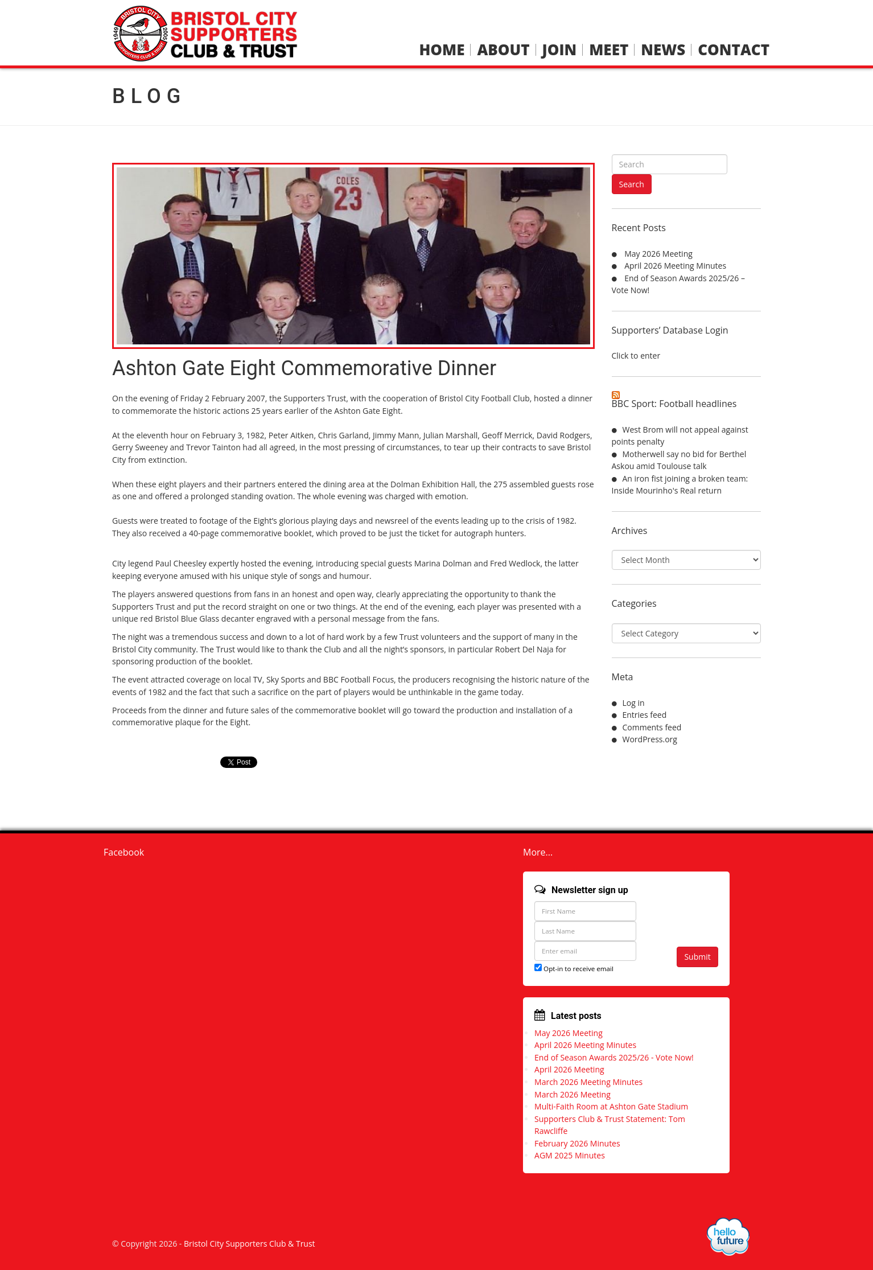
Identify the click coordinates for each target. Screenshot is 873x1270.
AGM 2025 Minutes (569, 1155)
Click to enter (636, 355)
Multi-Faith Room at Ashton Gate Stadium (611, 1106)
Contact (733, 50)
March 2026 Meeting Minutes (588, 1081)
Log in (634, 702)
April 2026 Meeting (569, 1069)
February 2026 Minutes (577, 1143)
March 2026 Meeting (572, 1094)
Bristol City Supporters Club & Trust (249, 1243)
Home (441, 50)
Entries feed (645, 714)
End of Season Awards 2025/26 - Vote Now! (614, 1057)
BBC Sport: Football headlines (674, 403)
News (663, 50)
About (503, 50)
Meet (608, 50)
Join (559, 50)
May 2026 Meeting (658, 253)
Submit (697, 956)
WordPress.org (650, 739)
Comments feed (652, 727)
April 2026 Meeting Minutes (675, 265)
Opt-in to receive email (573, 968)
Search (631, 184)
